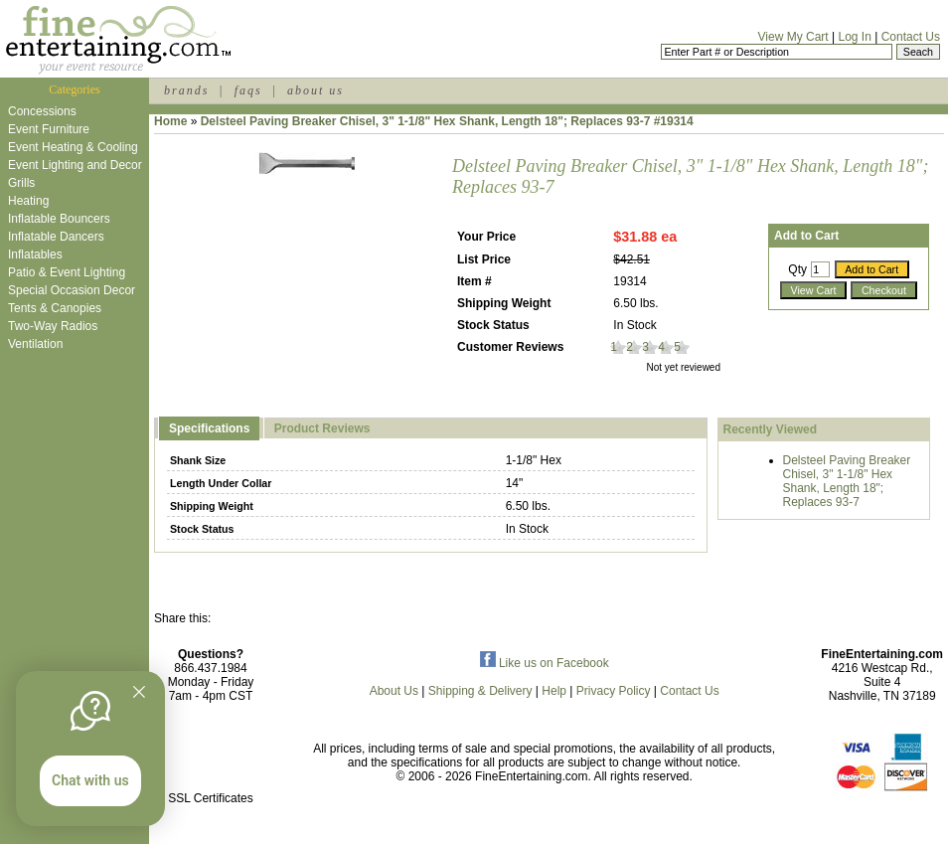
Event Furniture (48, 129)
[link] (210, 756)
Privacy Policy (613, 691)
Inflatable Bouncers (59, 219)
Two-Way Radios (52, 326)
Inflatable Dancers (56, 237)
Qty (797, 269)
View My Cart (793, 37)
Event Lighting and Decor (75, 165)
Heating (28, 201)
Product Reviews (322, 428)
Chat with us (90, 780)
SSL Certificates (210, 798)
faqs (248, 90)
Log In (854, 37)
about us (315, 90)
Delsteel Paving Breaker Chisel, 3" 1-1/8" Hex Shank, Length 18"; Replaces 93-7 (847, 481)
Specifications (209, 428)
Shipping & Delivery (480, 691)
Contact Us (910, 37)
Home (170, 121)
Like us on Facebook (544, 663)
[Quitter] (139, 692)
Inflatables (35, 254)
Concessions (42, 111)
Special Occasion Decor (71, 290)
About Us (394, 691)
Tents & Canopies (54, 308)
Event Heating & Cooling (73, 147)
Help (554, 691)
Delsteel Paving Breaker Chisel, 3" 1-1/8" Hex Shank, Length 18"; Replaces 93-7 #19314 (447, 121)
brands (186, 90)
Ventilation (35, 344)
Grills (21, 183)
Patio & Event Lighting (66, 272)
